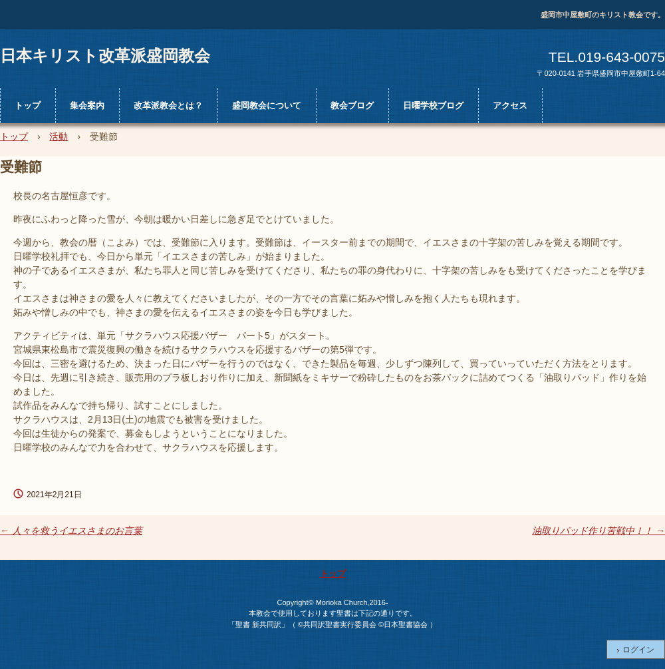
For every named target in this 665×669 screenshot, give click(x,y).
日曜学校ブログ (433, 106)
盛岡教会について (266, 106)
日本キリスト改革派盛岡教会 (105, 55)
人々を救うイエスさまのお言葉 (71, 530)
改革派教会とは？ (168, 106)
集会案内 (87, 106)
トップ (28, 106)
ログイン (638, 649)
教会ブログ (352, 106)
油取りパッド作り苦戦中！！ (598, 530)
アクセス (510, 106)
